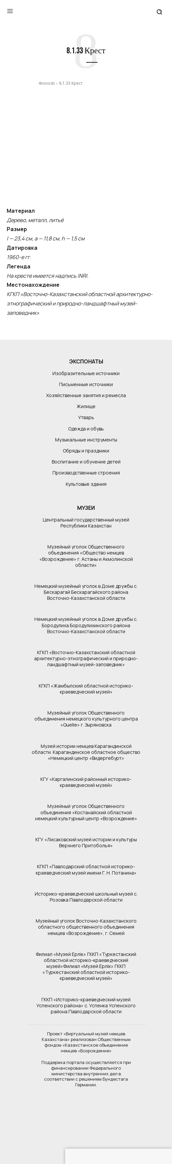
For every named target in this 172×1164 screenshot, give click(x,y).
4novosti (46, 83)
